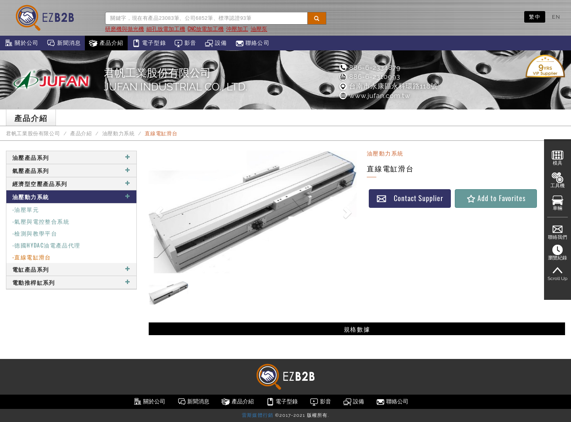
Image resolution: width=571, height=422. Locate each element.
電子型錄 (149, 43)
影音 (185, 43)
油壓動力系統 (118, 133)
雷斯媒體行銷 (257, 415)
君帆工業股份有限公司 (33, 133)
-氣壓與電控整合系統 (40, 221)
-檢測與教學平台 (34, 233)
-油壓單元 (25, 209)
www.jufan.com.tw (374, 96)
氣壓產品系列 (71, 170)
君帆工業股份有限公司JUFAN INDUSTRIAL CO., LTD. (175, 80)
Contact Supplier (409, 198)
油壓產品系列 (71, 157)
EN (556, 16)
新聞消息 (63, 43)
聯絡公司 (252, 43)
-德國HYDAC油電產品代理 (46, 245)
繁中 (534, 16)
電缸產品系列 (71, 269)
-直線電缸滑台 (31, 257)
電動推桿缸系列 (71, 282)
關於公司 (21, 43)
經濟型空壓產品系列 (71, 183)
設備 (216, 43)
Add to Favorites (496, 198)
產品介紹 (106, 43)
